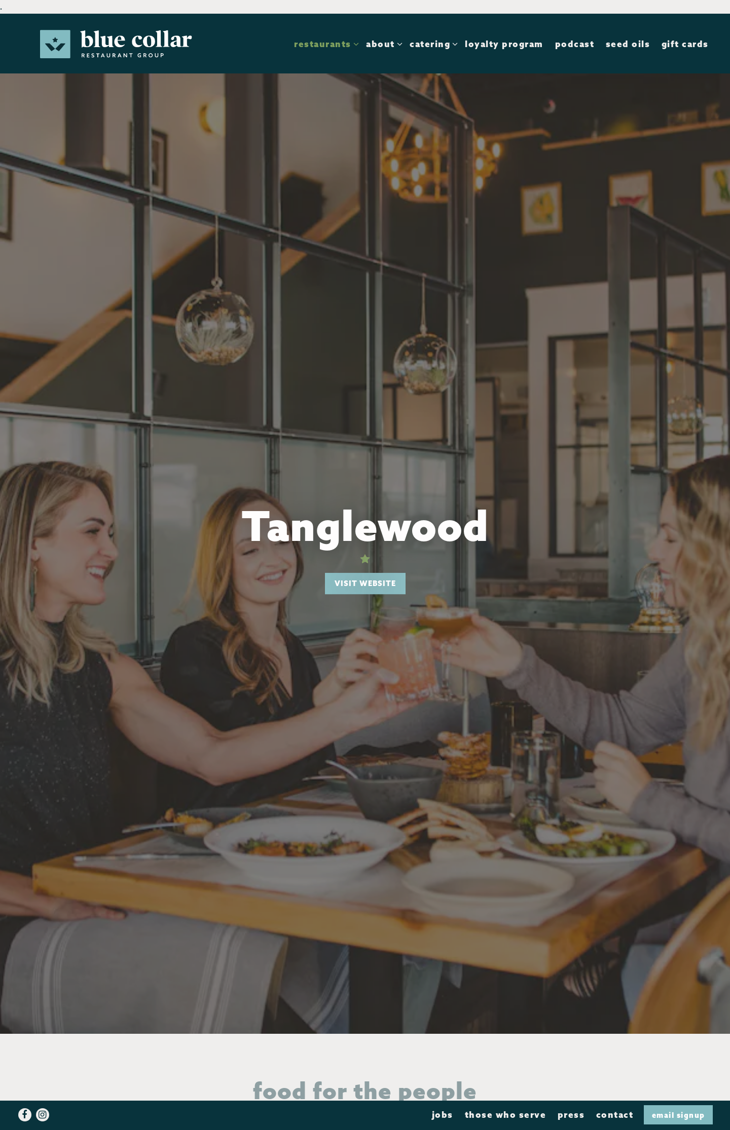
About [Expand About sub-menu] (382, 43)
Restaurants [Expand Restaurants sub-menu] (324, 43)
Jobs (442, 1114)
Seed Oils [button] (628, 44)
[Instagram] (42, 1114)
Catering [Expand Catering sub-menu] (432, 43)
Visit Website (365, 583)
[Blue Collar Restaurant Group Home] (116, 43)
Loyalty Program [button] (504, 44)
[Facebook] (24, 1114)
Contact (615, 1114)
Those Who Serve (505, 1114)
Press (571, 1114)
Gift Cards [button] (685, 44)
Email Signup (678, 1115)
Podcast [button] (575, 44)
